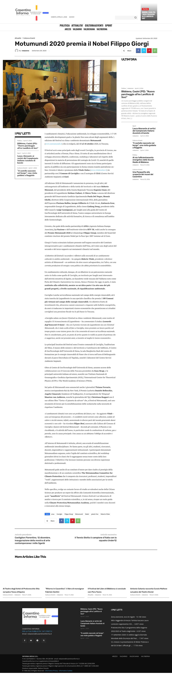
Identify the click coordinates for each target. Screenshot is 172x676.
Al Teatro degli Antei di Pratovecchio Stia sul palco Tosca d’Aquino (20, 591)
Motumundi (79, 514)
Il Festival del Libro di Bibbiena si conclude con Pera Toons (107, 590)
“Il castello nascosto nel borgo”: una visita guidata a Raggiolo (27, 173)
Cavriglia (59, 514)
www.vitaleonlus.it (99, 170)
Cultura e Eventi (29, 38)
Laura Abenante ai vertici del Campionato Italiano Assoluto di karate (27, 159)
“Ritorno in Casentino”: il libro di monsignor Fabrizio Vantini (63, 590)
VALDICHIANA (134, 659)
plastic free (94, 514)
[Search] (135, 18)
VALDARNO (123, 659)
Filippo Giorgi (68, 514)
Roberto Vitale (105, 514)
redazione (25, 50)
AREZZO (115, 659)
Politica (145, 9)
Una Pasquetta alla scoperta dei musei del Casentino (143, 174)
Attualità (18, 38)
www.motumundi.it (53, 143)
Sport (19, 153)
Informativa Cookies (65, 674)
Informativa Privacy (51, 674)
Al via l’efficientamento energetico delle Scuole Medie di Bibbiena (143, 159)
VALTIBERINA (145, 659)
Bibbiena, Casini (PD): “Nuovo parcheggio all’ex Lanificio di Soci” (148, 15)
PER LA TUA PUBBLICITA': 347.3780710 (37, 634)
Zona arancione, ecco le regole (123, 620)
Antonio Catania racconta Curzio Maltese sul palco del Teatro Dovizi (147, 591)
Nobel (87, 514)
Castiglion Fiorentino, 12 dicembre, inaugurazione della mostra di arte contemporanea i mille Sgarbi (33, 540)
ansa (52, 514)
